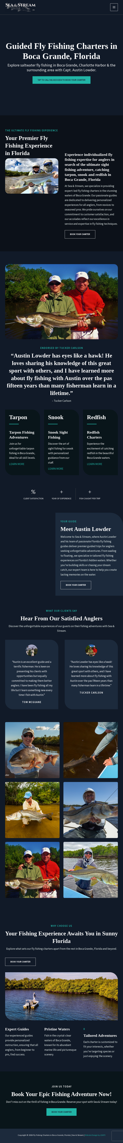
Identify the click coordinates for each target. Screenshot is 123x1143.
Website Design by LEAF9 (95, 1135)
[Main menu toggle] (114, 7)
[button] (80, 234)
